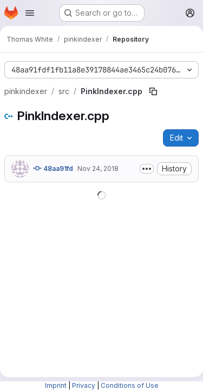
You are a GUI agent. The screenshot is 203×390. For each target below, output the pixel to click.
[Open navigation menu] (29, 13)
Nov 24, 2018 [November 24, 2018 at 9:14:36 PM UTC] (98, 168)
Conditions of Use (130, 385)
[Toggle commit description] (147, 169)
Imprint (56, 385)
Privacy (83, 385)
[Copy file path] (153, 91)
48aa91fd (53, 168)
